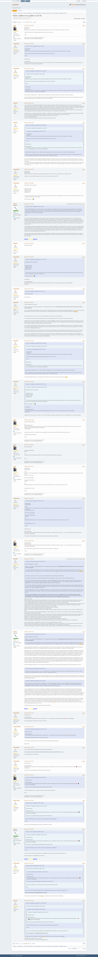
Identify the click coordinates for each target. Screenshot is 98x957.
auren (14, 25)
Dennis (45, 13)
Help (76, 955)
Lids (42, 13)
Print (84, 22)
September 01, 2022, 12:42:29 (29, 340)
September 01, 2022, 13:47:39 (29, 747)
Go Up (14, 943)
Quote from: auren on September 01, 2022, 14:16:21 (35, 831)
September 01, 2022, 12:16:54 (29, 169)
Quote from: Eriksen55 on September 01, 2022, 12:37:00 (35, 561)
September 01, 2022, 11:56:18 (29, 25)
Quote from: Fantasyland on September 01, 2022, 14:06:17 (36, 777)
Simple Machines (19, 955)
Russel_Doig (16, 800)
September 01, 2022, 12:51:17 (29, 466)
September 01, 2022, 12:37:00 (29, 302)
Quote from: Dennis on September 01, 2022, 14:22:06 (35, 865)
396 (34, 22)
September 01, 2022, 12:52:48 (29, 540)
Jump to (69, 948)
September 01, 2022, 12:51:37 (29, 498)
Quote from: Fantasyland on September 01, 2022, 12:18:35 (36, 259)
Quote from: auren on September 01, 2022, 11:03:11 (35, 206)
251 (31, 22)
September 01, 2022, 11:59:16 (29, 43)
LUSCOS (15, 5)
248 (25, 22)
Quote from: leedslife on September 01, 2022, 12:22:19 (35, 291)
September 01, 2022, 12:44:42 (29, 381)
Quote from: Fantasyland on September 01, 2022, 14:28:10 (36, 903)
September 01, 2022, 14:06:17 (29, 761)
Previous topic (77, 18)
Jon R (34, 13)
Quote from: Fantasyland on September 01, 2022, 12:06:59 (36, 125)
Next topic (83, 18)
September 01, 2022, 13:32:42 (29, 726)
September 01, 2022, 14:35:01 (29, 900)
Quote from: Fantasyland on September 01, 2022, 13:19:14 (36, 729)
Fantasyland (16, 43)
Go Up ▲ (85, 955)
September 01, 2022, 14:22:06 (29, 829)
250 (29, 22)
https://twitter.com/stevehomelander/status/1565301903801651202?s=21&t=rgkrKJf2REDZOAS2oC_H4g (43, 751)
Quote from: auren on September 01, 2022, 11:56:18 (35, 46)
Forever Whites (17, 726)
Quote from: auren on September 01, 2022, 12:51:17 (35, 500)
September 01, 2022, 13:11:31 (29, 631)
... (22, 22)
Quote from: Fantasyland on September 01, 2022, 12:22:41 (36, 384)
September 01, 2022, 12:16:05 (29, 122)
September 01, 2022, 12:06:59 (29, 68)
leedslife (15, 103)
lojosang (36, 13)
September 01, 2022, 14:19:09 (29, 800)
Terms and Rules (80, 955)
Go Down (14, 22)
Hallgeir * (40, 13)
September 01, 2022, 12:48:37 (29, 444)
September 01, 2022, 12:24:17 (29, 288)
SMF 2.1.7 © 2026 (14, 955)
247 (23, 22)
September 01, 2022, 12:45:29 (29, 419)
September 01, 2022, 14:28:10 (29, 863)
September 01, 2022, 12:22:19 (29, 243)
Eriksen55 (15, 302)
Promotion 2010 (49, 13)
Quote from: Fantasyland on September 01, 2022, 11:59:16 (37, 128)
